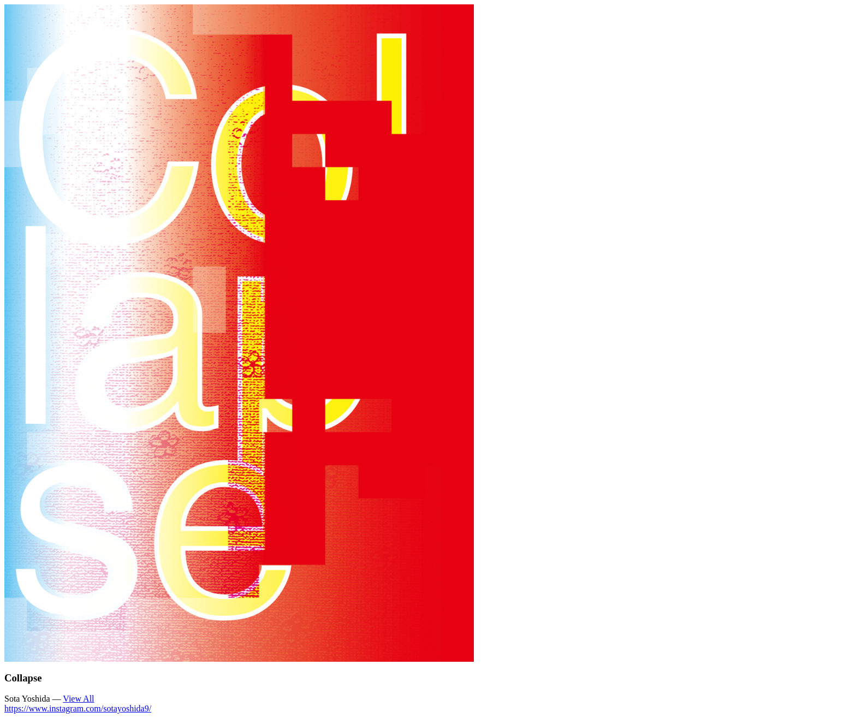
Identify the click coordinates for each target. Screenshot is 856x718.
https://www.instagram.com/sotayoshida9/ (77, 708)
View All (78, 698)
